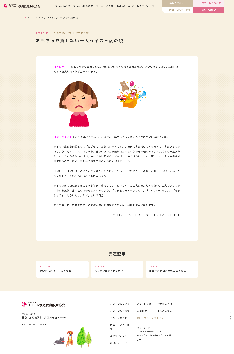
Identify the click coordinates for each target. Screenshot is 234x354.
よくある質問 (164, 311)
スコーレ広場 (72, 6)
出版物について (135, 6)
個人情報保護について (164, 328)
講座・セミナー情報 (120, 325)
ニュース (34, 18)
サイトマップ (143, 328)
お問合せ (141, 311)
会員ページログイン (151, 318)
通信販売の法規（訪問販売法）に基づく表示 (156, 332)
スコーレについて (119, 304)
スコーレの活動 (115, 6)
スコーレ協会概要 (93, 6)
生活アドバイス (155, 6)
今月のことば (164, 304)
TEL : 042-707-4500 (35, 324)
